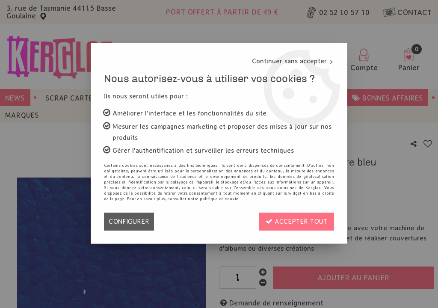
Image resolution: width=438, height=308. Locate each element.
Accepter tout (296, 221)
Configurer (129, 221)
